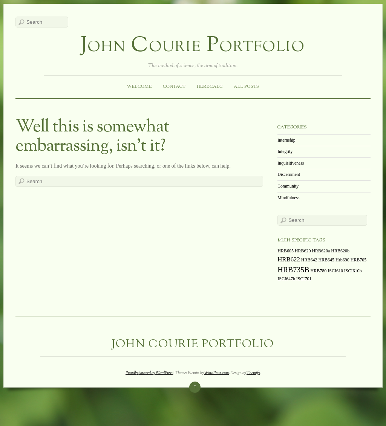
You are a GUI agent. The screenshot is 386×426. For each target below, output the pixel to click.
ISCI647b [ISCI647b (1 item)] (286, 278)
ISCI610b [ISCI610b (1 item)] (353, 270)
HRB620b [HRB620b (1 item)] (340, 250)
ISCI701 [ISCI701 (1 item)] (304, 278)
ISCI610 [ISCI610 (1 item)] (335, 270)
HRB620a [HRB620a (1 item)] (321, 250)
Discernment (288, 174)
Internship (286, 140)
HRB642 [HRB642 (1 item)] (309, 260)
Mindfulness (288, 197)
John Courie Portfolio (193, 46)
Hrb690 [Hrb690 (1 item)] (342, 260)
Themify (253, 373)
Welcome (139, 86)
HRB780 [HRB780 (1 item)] (319, 270)
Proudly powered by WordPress (149, 373)
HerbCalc (209, 86)
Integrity (285, 151)
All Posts (246, 86)
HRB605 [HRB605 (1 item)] (285, 250)
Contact (174, 86)
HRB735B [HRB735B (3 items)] (293, 270)
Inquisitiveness (290, 163)
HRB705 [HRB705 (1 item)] (359, 260)
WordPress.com (216, 373)
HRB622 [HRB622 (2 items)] (288, 259)
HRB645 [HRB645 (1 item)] (326, 260)
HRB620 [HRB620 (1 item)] (303, 250)
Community (288, 186)
